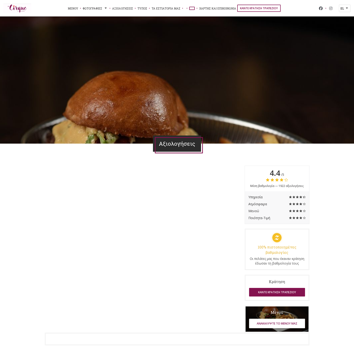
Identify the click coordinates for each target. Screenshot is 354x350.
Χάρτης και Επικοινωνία (217, 8)
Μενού (73, 8)
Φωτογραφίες (95, 8)
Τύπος (142, 8)
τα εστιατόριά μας (166, 8)
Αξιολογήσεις (122, 8)
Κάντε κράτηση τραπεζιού (259, 8)
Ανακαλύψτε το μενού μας (277, 323)
